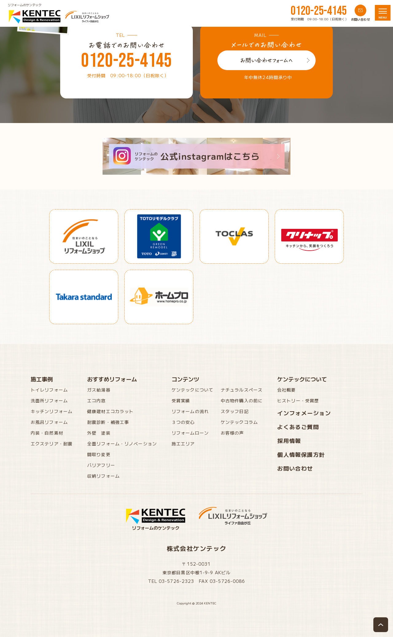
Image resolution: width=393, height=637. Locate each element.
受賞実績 (181, 400)
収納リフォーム (103, 476)
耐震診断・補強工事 (108, 422)
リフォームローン (190, 433)
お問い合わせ (295, 468)
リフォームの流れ (190, 411)
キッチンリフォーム (51, 411)
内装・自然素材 (47, 433)
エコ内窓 (96, 400)
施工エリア (183, 443)
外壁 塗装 (99, 433)
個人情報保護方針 (301, 454)
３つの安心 (183, 422)
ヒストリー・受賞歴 (298, 400)
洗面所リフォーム (49, 400)
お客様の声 (232, 433)
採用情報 (289, 440)
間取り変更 (99, 454)
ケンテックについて (192, 390)
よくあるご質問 (298, 427)
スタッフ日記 (235, 411)
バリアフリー (101, 465)
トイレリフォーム (49, 390)
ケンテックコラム (239, 422)
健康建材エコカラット (110, 411)
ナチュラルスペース (242, 390)
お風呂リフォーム (49, 422)
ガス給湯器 (99, 390)
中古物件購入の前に (242, 400)
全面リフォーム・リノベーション (122, 443)
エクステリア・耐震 (51, 443)
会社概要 (286, 390)
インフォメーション (304, 413)
